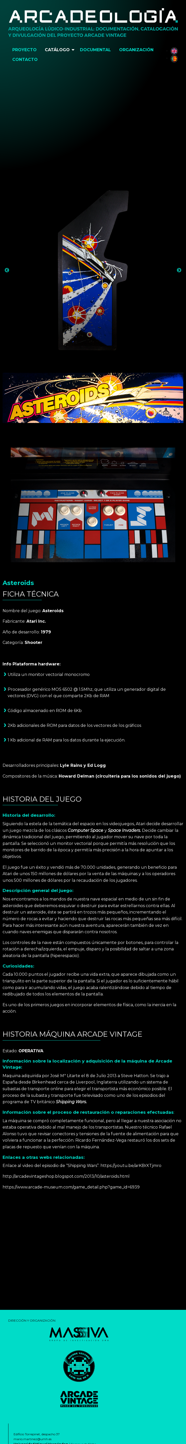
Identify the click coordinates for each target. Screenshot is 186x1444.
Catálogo (57, 49)
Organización (136, 49)
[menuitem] (24, 50)
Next (179, 270)
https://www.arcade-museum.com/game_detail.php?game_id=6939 (71, 1187)
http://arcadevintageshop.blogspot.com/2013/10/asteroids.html (66, 1176)
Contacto (25, 59)
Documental (95, 49)
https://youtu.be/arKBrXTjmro (130, 1165)
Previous (6, 270)
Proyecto (24, 49)
